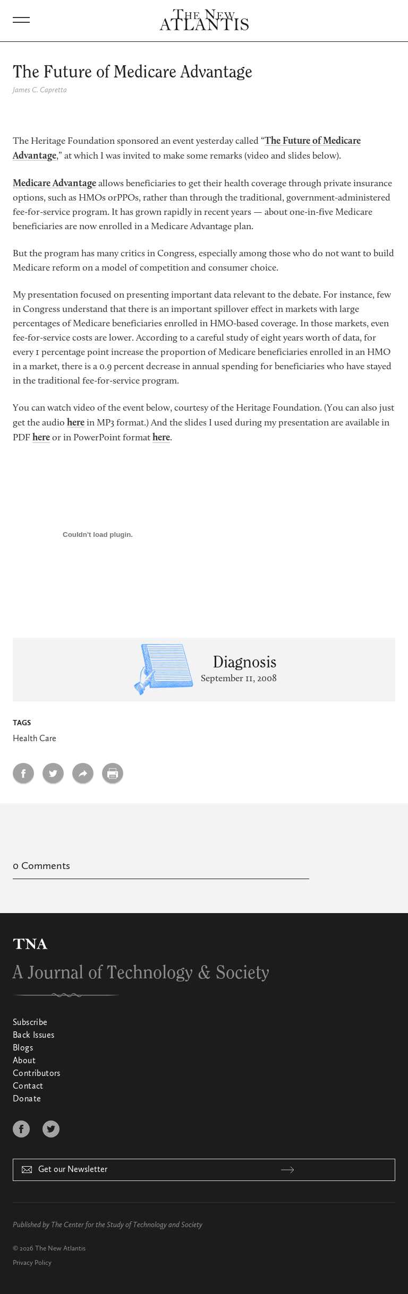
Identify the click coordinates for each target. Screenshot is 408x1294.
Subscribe (30, 1023)
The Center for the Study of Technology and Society (126, 1225)
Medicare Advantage (54, 183)
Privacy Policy (32, 1263)
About (24, 1061)
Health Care (34, 739)
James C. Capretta (40, 90)
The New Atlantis (60, 1248)
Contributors (37, 1074)
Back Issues (33, 1035)
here (75, 423)
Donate (27, 1099)
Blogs (23, 1048)
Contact (28, 1086)
